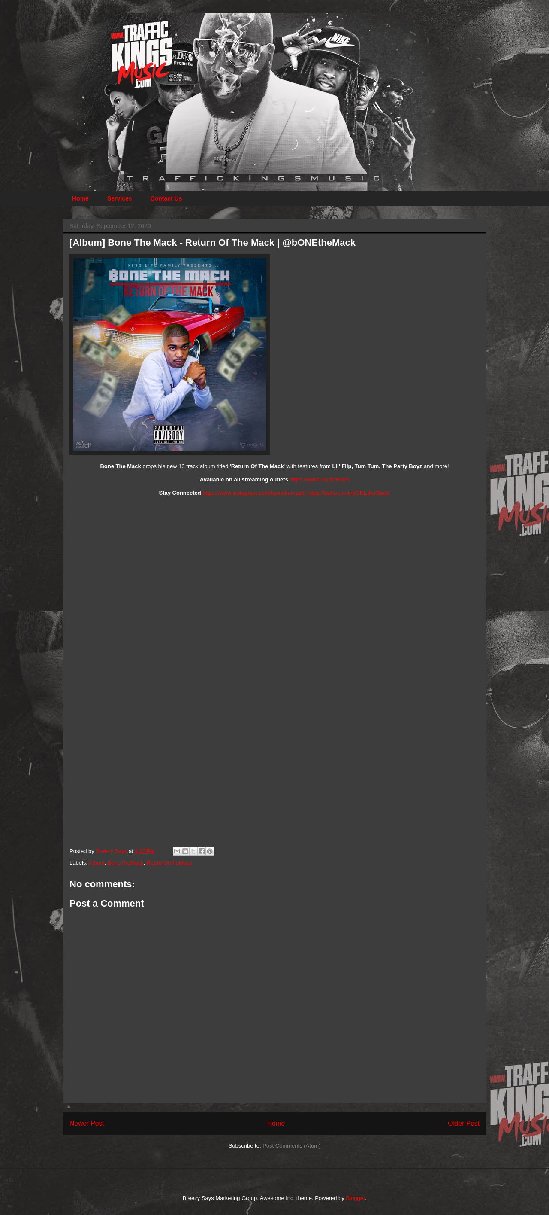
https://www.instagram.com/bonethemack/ (254, 493)
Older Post (464, 1123)
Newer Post (86, 1123)
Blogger (355, 1198)
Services (119, 198)
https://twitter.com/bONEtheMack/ (349, 493)
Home (80, 198)
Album (97, 862)
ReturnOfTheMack (169, 862)
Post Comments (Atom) (291, 1145)
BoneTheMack (126, 862)
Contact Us (166, 198)
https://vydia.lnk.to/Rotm (320, 479)
